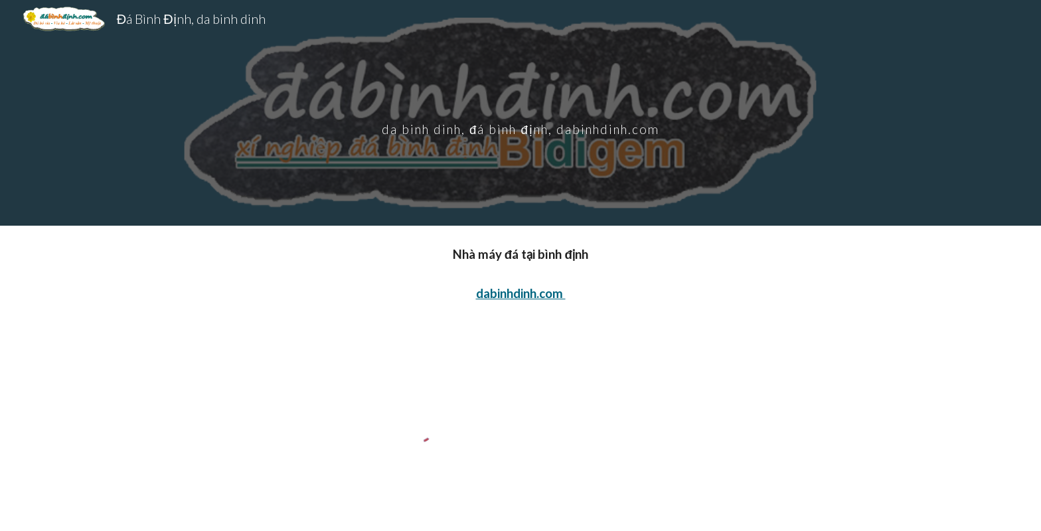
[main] (520, 112)
